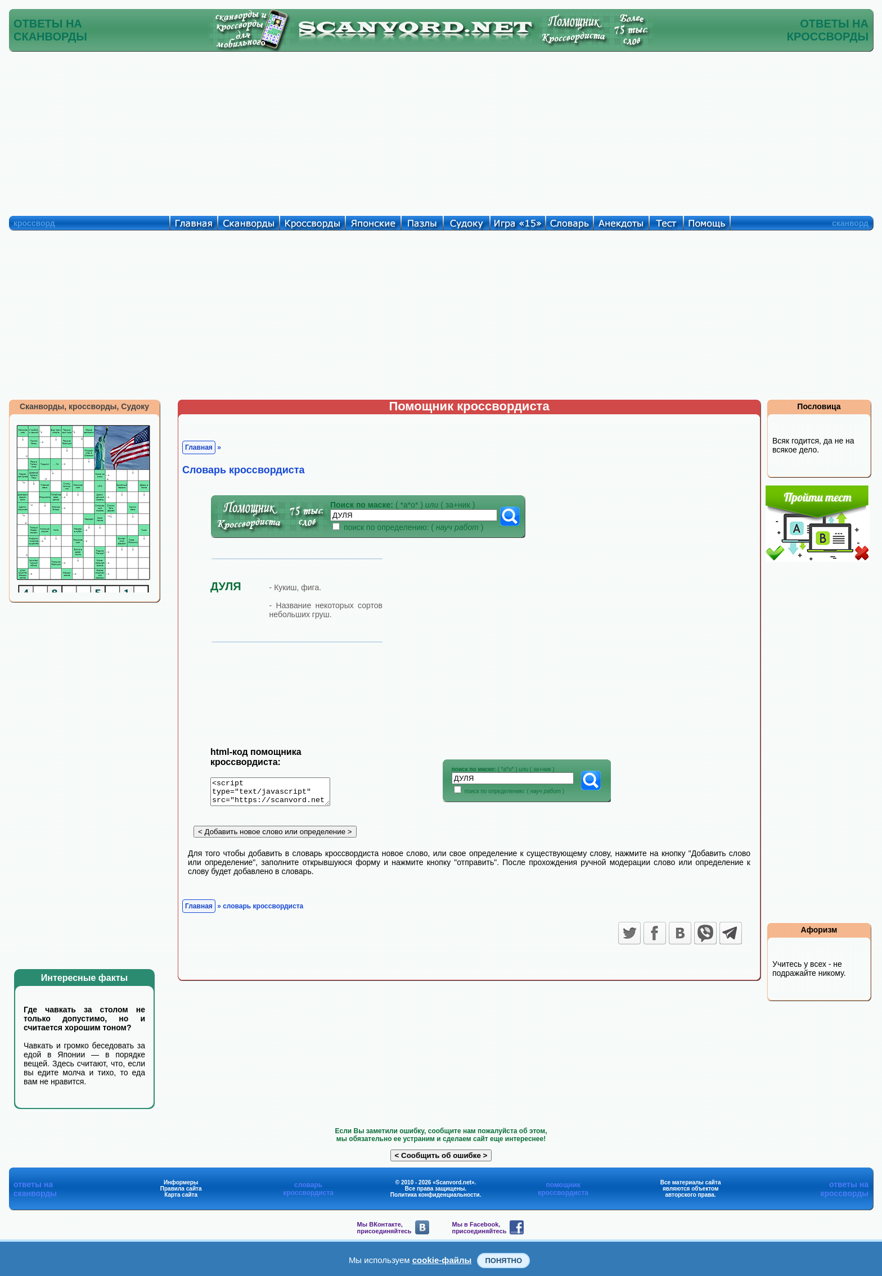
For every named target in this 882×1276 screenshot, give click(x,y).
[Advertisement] (441, 131)
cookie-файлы (442, 1260)
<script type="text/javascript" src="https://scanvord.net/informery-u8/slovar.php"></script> (277, 794)
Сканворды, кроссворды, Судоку (84, 406)
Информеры (181, 1182)
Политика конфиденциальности (435, 1195)
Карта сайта (180, 1195)
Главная (199, 447)
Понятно (503, 1260)
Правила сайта (181, 1188)
